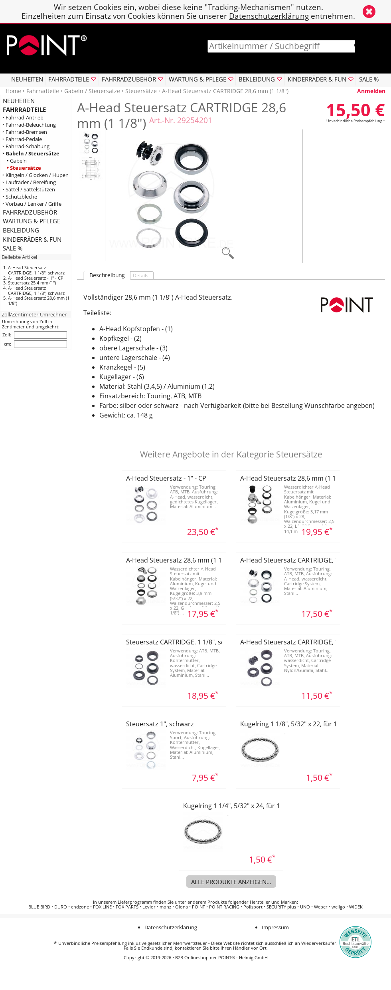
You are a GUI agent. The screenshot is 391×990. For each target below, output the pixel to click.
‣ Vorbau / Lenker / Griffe (31, 204)
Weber (321, 907)
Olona (181, 907)
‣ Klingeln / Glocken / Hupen (35, 175)
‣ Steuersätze (24, 168)
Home (13, 91)
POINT (198, 907)
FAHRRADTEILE (24, 109)
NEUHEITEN (27, 79)
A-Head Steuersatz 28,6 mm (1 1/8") (38, 300)
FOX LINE (102, 907)
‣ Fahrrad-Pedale (22, 139)
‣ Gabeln (17, 160)
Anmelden (371, 91)
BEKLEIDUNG (21, 230)
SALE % (369, 79)
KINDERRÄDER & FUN (32, 239)
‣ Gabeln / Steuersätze (30, 153)
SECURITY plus (281, 907)
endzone (80, 907)
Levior (149, 907)
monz (165, 907)
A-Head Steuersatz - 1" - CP (35, 278)
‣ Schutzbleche (19, 196)
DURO (60, 907)
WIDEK (356, 907)
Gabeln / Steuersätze (92, 91)
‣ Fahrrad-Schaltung (25, 146)
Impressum (275, 927)
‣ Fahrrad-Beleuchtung (29, 124)
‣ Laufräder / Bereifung (29, 182)
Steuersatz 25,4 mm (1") (32, 283)
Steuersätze (141, 91)
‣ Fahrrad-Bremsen (24, 132)
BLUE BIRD (39, 907)
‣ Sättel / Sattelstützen (28, 189)
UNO (305, 907)
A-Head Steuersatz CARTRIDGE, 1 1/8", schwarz (36, 270)
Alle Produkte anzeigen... (231, 882)
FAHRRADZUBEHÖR (30, 212)
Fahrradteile (42, 91)
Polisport (253, 907)
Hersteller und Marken (273, 902)
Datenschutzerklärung (269, 16)
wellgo (338, 907)
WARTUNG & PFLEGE (31, 221)
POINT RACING (224, 907)
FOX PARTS (127, 907)
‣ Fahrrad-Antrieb (22, 117)
